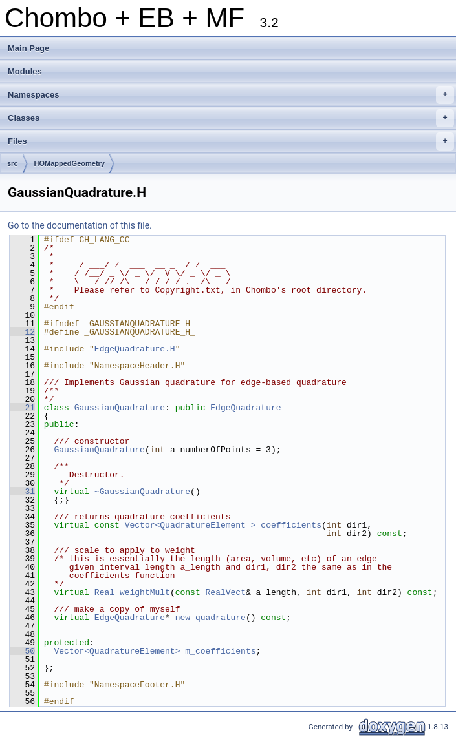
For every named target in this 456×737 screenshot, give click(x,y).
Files (231, 141)
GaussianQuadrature (119, 407)
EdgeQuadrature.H (134, 349)
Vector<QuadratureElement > (190, 525)
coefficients (291, 525)
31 (22, 491)
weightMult (145, 592)
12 (22, 332)
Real (104, 592)
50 (22, 651)
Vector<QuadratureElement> (117, 651)
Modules (25, 71)
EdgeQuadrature (245, 407)
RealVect (226, 592)
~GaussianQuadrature (142, 491)
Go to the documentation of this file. (80, 225)
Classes (231, 118)
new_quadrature (210, 617)
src (12, 163)
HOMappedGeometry (69, 163)
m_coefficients (220, 651)
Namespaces (231, 95)
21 (22, 407)
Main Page (28, 48)
